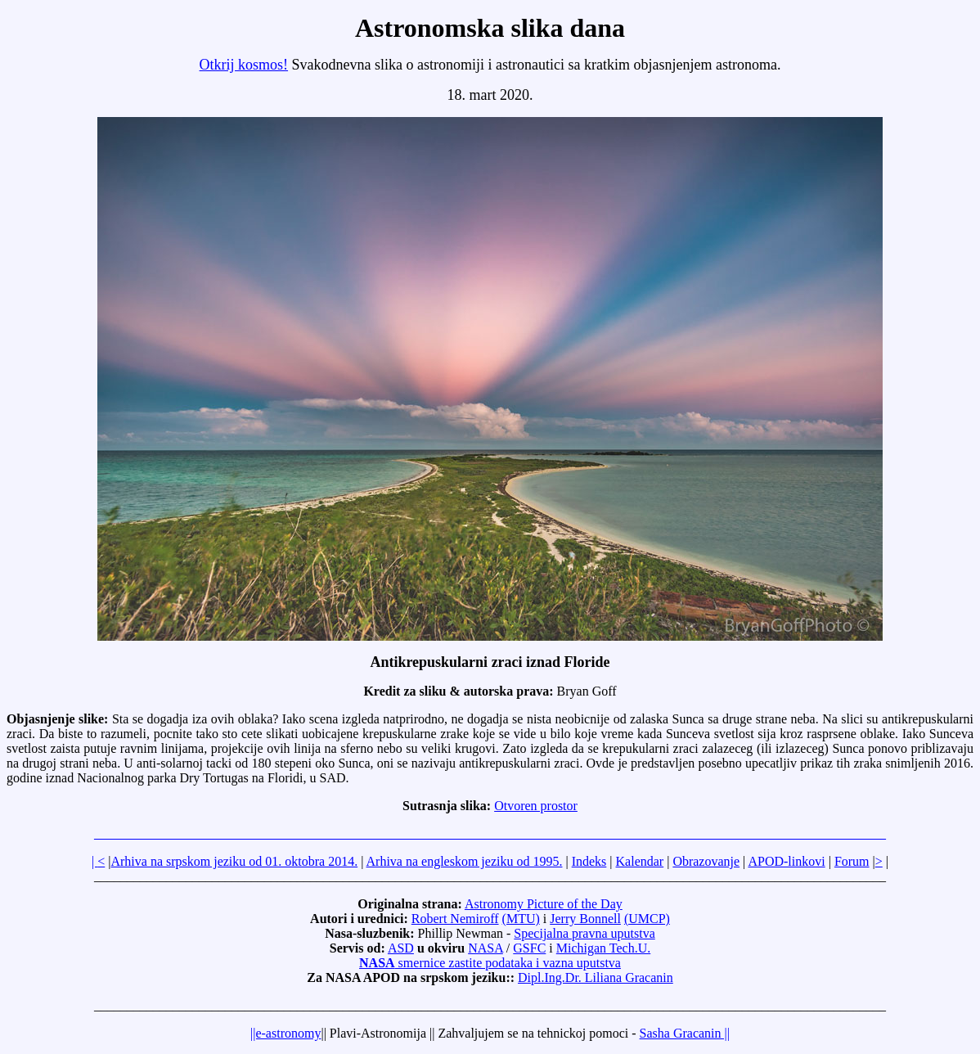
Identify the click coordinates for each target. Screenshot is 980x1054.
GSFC (529, 948)
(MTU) (521, 919)
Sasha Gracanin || (685, 1033)
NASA (485, 948)
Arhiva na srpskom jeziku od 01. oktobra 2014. (233, 861)
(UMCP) (647, 919)
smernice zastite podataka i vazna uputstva (490, 963)
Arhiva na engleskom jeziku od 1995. (464, 861)
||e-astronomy (285, 1033)
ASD (401, 948)
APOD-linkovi (786, 861)
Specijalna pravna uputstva (584, 933)
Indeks (589, 861)
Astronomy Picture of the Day (544, 904)
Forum (852, 861)
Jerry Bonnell (585, 919)
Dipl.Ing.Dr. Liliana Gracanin (595, 977)
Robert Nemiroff (455, 919)
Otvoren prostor (536, 806)
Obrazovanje (705, 861)
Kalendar (640, 861)
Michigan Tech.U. (603, 948)
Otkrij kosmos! (244, 64)
